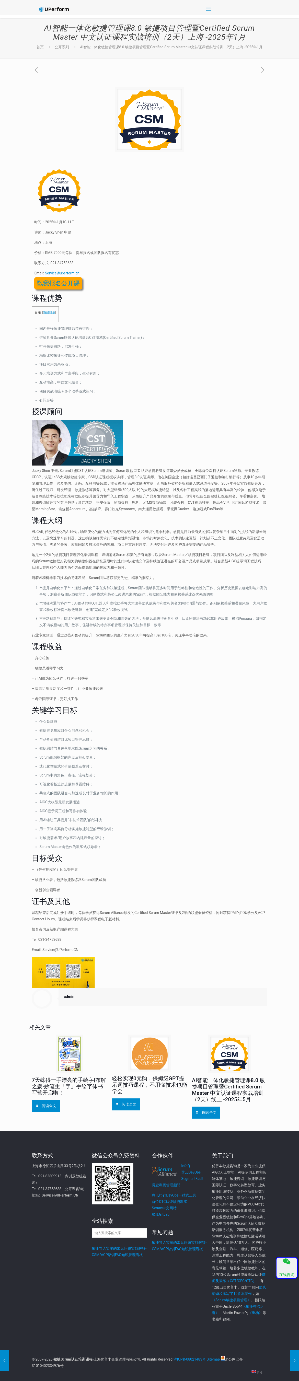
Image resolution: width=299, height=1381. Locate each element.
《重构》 (255, 1313)
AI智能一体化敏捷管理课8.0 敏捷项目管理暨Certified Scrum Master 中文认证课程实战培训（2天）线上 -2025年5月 (228, 1090)
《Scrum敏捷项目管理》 (231, 1300)
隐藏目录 (49, 312)
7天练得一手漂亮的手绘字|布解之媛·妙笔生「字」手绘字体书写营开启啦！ (69, 1086)
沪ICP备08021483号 (190, 1359)
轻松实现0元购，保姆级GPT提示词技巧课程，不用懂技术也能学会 (149, 1084)
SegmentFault (192, 1179)
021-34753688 (61, 263)
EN (256, 1373)
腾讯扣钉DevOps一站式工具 (174, 1195)
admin (69, 996)
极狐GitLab (160, 1214)
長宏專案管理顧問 (166, 1185)
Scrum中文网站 (164, 1208)
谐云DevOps (191, 1172)
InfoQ (185, 1166)
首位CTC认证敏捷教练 (169, 1202)
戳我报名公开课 (58, 283)
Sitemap (213, 1359)
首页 (40, 47)
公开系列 (62, 47)
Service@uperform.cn (62, 273)
